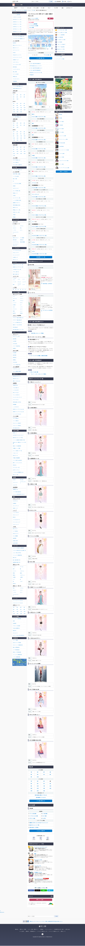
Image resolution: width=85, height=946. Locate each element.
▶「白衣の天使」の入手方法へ (46, 283)
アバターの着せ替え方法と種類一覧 (19, 550)
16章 (50, 788)
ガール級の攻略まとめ (41, 800)
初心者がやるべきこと (17, 376)
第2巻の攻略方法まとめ (17, 88)
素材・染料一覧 (16, 274)
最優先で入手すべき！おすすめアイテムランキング (39, 822)
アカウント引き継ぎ (16, 625)
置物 (14, 573)
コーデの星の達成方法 (17, 491)
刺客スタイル (15, 207)
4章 (50, 772)
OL (13, 181)
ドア (14, 579)
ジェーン (21, 298)
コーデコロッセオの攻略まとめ (18, 36)
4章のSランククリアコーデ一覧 (36, 72)
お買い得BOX (15, 543)
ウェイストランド (16, 233)
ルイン (21, 230)
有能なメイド (15, 193)
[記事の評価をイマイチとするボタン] (34, 838)
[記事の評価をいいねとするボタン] (41, 838)
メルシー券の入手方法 (17, 552)
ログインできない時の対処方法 (18, 635)
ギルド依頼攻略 (60, 37)
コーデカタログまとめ (17, 250)
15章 (44, 788)
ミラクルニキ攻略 (18, 4)
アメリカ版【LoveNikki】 (17, 460)
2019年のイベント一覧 (17, 24)
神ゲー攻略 (14, 10)
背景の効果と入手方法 (17, 402)
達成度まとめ (15, 489)
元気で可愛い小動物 (16, 173)
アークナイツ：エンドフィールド (40, 847)
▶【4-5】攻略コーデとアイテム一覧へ (39, 157)
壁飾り (14, 575)
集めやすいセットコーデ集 (34, 825)
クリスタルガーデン (16, 519)
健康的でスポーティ (16, 202)
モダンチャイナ (16, 188)
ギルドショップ (16, 514)
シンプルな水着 (16, 176)
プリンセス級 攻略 (33, 813)
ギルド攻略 (32, 27)
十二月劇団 (22, 237)
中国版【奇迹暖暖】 (16, 457)
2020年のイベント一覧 (17, 21)
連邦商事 (14, 538)
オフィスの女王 (16, 74)
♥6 (13, 289)
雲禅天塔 (14, 357)
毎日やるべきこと (16, 378)
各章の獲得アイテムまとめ (41, 797)
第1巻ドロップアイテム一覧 (18, 264)
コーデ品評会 (15, 531)
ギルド (49, 7)
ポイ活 (65, 1)
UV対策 (33, 155)
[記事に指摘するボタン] (48, 838)
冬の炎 (14, 52)
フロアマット (22, 575)
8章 (50, 774)
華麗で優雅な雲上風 (16, 205)
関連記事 (31, 74)
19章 (44, 790)
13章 (31, 788)
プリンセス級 (35, 7)
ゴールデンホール (16, 78)
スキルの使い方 (16, 387)
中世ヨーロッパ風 (16, 212)
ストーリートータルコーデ (16, 245)
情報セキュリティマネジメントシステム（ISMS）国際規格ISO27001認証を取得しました (46, 921)
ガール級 (42, 7)
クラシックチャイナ (35, 194)
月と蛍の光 (15, 343)
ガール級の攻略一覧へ (41, 58)
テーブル (21, 566)
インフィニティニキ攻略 (59, 58)
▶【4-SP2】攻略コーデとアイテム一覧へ (39, 244)
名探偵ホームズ (16, 59)
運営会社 (16, 929)
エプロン (33, 242)
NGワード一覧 (15, 474)
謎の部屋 (14, 338)
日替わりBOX (15, 540)
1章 (31, 772)
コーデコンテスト (23, 482)
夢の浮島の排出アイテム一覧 (18, 329)
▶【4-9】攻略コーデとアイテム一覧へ (39, 196)
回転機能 (14, 404)
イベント (22, 7)
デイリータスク (16, 399)
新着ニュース (63, 931)
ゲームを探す (21, 931)
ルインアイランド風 (16, 197)
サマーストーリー (16, 50)
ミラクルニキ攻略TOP (41, 830)
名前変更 (14, 623)
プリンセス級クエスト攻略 (62, 32)
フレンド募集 (15, 640)
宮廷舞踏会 (15, 81)
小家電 (21, 577)
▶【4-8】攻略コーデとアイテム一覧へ (39, 187)
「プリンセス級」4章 (47, 54)
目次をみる (2, 912)
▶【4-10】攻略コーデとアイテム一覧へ (39, 205)
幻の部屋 (14, 341)
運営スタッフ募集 (23, 929)
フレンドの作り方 (16, 394)
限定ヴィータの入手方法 (17, 324)
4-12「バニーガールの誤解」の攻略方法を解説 (38, 355)
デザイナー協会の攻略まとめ (18, 317)
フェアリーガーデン (16, 69)
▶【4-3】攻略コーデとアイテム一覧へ (39, 139)
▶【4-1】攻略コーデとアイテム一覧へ (39, 116)
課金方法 (14, 630)
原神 (35, 853)
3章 (44, 772)
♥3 (20, 289)
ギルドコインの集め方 (17, 423)
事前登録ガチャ (33, 931)
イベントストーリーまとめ (18, 600)
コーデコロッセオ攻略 (34, 25)
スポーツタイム (16, 62)
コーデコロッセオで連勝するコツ (19, 38)
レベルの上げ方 (16, 390)
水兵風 (14, 195)
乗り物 (14, 583)
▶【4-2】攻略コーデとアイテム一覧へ (39, 128)
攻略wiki (27, 931)
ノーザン (14, 230)
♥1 (25, 289)
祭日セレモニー (16, 237)
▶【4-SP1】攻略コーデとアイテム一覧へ (39, 235)
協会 (62, 7)
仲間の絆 (21, 239)
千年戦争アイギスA (38, 872)
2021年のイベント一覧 (17, 19)
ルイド (21, 311)
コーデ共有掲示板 (16, 649)
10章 (37, 776)
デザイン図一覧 (16, 271)
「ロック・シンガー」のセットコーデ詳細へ (38, 374)
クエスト (29, 10)
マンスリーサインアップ (17, 397)
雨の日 (33, 114)
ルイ (21, 304)
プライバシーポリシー (49, 929)
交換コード (15, 432)
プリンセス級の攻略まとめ (18, 86)
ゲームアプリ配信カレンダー (42, 931)
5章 (31, 774)
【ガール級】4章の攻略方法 (35, 63)
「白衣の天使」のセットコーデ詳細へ (37, 333)
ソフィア (14, 302)
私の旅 (14, 479)
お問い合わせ (67, 929)
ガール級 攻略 (44, 813)
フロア (21, 581)
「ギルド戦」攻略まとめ (17, 169)
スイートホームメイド (38, 878)
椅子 (14, 568)
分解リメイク (15, 508)
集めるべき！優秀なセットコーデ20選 (19, 443)
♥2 (22, 289)
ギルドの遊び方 (16, 162)
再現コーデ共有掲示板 (17, 652)
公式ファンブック (16, 469)
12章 (24, 107)
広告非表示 (59, 1)
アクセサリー (19, 285)
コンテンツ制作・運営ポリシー (33, 929)
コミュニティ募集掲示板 (17, 555)
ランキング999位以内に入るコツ (19, 494)
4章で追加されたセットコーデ (35, 65)
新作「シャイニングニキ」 (18, 462)
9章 (31, 776)
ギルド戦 (56, 7)
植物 (21, 573)
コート (23, 279)
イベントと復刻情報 (33, 23)
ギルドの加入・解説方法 (17, 164)
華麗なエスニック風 (16, 209)
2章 (37, 772)
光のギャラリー (16, 533)
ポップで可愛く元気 (16, 190)
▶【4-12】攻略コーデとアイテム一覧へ (39, 226)
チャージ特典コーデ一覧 (17, 450)
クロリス (21, 300)
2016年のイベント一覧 (17, 31)
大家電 (14, 577)
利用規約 (41, 929)
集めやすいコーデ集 (60, 49)
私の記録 (21, 479)
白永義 (14, 304)
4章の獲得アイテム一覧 (40, 257)
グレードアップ (16, 505)
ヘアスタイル (14, 279)
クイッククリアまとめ (17, 414)
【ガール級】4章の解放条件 (35, 70)
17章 (31, 790)
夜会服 (14, 217)
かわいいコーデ (16, 252)
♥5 (15, 289)
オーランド (15, 298)
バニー (33, 221)
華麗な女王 (15, 76)
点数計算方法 (15, 385)
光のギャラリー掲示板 (17, 642)
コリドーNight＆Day (16, 364)
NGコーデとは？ (16, 392)
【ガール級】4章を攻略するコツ (36, 68)
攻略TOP (15, 7)
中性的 (14, 214)
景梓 (14, 311)
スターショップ (16, 524)
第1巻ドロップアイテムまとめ (18, 409)
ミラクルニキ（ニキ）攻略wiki (22, 10)
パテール (21, 225)
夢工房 (14, 517)
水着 (32, 123)
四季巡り (14, 348)
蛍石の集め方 (15, 327)
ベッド (14, 566)
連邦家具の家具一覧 (16, 562)
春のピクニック (16, 47)
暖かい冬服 (15, 178)
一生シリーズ (15, 453)
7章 (44, 774)
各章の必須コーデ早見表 (34, 827)
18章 (37, 790)
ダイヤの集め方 (16, 418)
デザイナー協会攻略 (60, 46)
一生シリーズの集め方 (61, 44)
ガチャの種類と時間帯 (17, 371)
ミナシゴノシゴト (37, 865)
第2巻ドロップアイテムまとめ (18, 411)
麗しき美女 (15, 71)
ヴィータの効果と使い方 (17, 322)
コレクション (15, 482)
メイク (23, 284)
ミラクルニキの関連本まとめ (18, 472)
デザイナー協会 (32, 818)
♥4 (18, 289)
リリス (14, 225)
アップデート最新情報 (17, 618)
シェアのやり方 (16, 406)
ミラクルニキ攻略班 (34, 18)
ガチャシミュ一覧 (16, 336)
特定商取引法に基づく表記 (59, 929)
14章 (37, 788)
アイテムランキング (60, 51)
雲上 (14, 588)
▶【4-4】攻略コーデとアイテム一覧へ (39, 148)
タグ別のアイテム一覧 (17, 269)
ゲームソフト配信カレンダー (54, 931)
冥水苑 (21, 313)
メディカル (34, 182)
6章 (37, 774)
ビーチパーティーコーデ (17, 57)
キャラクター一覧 (16, 467)
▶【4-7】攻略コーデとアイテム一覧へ (39, 176)
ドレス (19, 279)
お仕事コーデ (15, 257)
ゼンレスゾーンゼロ (38, 859)
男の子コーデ (15, 259)
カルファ (14, 590)
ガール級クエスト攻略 (61, 39)
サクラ (21, 302)
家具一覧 (14, 557)
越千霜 (14, 313)
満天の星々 (15, 239)
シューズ (24, 281)
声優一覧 (14, 465)
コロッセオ (29, 7)
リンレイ (21, 296)
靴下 (14, 284)
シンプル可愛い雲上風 (17, 200)
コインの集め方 (16, 420)
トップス (14, 281)
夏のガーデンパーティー (17, 45)
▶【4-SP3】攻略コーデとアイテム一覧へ (39, 253)
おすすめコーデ (69, 7)
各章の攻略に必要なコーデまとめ (41, 795)
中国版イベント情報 (16, 448)
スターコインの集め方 (17, 425)
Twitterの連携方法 (16, 628)
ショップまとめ (16, 512)
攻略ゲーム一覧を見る (64, 171)
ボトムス (19, 281)
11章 (21, 107)
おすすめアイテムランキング (18, 435)
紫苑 (14, 300)
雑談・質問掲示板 (16, 647)
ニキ (14, 296)
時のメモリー (15, 528)
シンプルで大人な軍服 (17, 183)
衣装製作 (14, 503)
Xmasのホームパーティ (17, 54)
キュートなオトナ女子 (17, 64)
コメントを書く (41, 899)
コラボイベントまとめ (17, 17)
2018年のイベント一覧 (17, 26)
